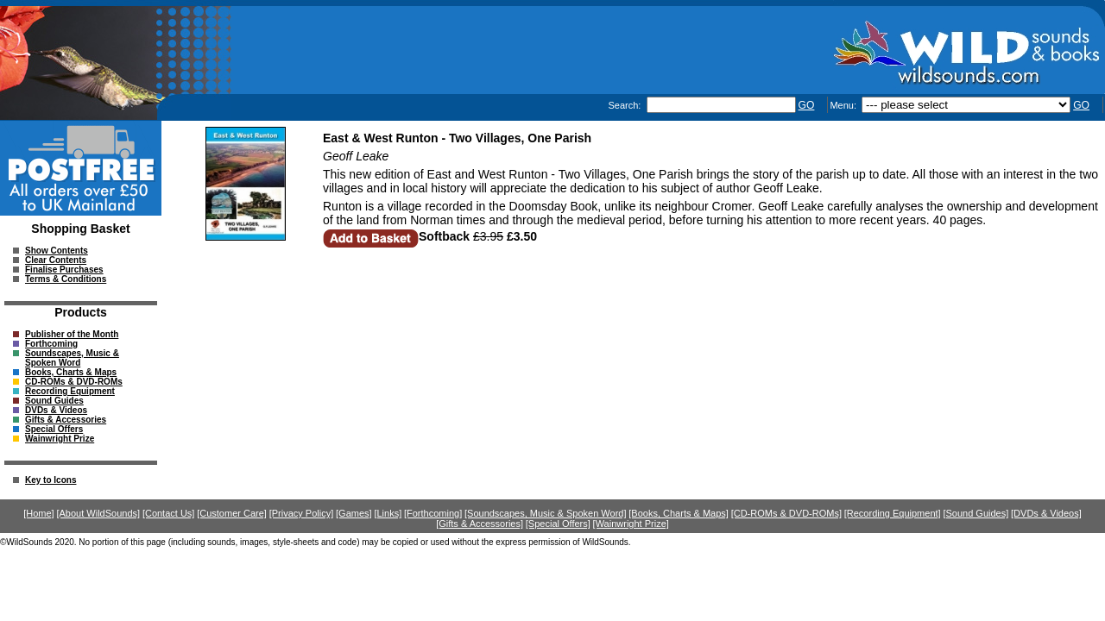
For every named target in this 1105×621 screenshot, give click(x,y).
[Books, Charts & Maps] (678, 513)
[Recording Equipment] (892, 513)
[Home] (38, 513)
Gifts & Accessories (65, 419)
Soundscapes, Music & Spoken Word (72, 357)
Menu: (844, 105)
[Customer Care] (232, 513)
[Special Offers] (558, 523)
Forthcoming (51, 343)
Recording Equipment (70, 391)
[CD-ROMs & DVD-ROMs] (786, 513)
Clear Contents (55, 260)
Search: (625, 105)
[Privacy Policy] (301, 513)
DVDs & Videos (56, 410)
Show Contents (56, 250)
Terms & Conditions (65, 279)
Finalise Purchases (64, 269)
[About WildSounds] (98, 513)
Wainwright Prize (59, 438)
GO (807, 105)
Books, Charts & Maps (71, 372)
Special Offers (54, 429)
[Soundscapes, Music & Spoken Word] (545, 513)
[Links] (387, 513)
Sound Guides (54, 400)
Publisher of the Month (71, 334)
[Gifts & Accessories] (479, 523)
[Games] (354, 513)
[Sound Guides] (975, 513)
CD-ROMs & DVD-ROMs (74, 381)
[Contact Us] (168, 513)
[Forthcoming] (433, 513)
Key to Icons (50, 480)
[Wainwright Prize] (631, 523)
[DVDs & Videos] (1046, 513)
